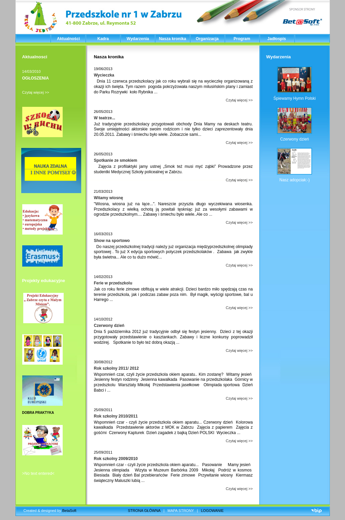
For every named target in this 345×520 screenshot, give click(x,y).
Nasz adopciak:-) (294, 180)
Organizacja (207, 38)
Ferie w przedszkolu (113, 283)
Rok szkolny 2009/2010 (116, 458)
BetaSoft (69, 511)
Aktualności (68, 38)
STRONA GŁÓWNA (144, 511)
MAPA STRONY (180, 511)
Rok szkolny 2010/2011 (116, 416)
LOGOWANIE (212, 511)
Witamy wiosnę (108, 197)
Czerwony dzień (109, 325)
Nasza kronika (172, 38)
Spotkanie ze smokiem (115, 160)
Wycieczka (104, 75)
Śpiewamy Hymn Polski (295, 98)
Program (241, 38)
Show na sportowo (112, 240)
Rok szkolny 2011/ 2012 (116, 368)
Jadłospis (276, 38)
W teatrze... (104, 118)
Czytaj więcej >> (35, 92)
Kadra (103, 38)
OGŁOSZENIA (35, 78)
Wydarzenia (138, 38)
